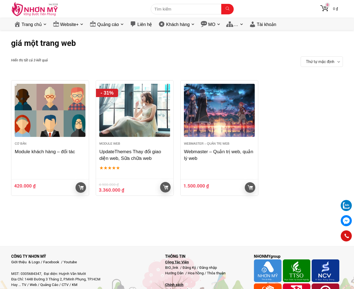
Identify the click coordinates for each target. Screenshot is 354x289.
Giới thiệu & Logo (25, 262)
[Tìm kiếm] (227, 9)
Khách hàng (177, 24)
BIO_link (172, 267)
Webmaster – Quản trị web (206, 143)
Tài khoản (266, 24)
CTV (65, 285)
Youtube (70, 262)
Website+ (69, 24)
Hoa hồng (196, 273)
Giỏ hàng (81, 187)
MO (211, 24)
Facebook (51, 262)
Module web (109, 143)
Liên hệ (144, 24)
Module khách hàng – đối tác (45, 151)
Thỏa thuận (215, 273)
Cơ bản (20, 143)
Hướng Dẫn (174, 273)
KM (74, 285)
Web (33, 285)
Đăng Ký (190, 267)
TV (24, 285)
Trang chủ (32, 24)
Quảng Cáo (49, 285)
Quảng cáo (108, 24)
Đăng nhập (208, 267)
